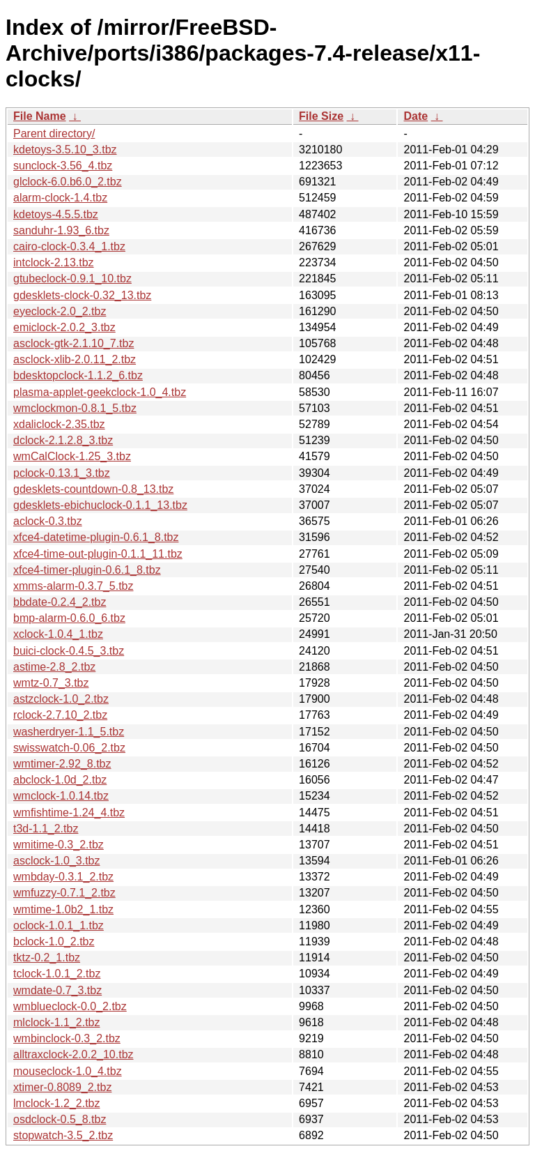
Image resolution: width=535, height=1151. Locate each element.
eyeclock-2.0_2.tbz (59, 311)
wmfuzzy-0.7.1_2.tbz (64, 893)
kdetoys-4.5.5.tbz (55, 214)
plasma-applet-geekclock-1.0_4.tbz (99, 392)
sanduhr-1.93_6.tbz (61, 230)
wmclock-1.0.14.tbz (61, 796)
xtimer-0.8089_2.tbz (62, 1087)
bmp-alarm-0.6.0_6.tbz (69, 618)
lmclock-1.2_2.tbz (56, 1103)
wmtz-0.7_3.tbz (50, 683)
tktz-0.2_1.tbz (46, 957)
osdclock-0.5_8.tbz (59, 1119)
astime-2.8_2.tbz (54, 667)
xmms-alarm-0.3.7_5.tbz (73, 586)
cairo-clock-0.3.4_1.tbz (69, 246)
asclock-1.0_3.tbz (56, 861)
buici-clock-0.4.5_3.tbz (68, 651)
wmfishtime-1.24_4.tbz (69, 812)
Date (415, 116)
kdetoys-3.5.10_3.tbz (65, 149)
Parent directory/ (54, 133)
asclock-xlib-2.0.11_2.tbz (74, 359)
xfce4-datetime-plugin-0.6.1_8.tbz (95, 537)
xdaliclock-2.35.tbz (59, 424)
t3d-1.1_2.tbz (45, 828)
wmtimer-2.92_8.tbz (62, 764)
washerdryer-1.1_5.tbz (68, 732)
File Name (39, 116)
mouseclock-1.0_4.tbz (67, 1071)
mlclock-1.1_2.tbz (56, 1022)
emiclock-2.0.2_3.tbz (64, 327)
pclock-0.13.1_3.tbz (61, 473)
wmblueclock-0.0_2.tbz (70, 1006)
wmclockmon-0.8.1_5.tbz (75, 408)
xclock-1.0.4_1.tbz (58, 634)
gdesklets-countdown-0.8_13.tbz (93, 489)
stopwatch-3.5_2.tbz (63, 1135)
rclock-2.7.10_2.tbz (60, 715)
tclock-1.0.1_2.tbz (56, 974)
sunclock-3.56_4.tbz (62, 165)
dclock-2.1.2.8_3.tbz (63, 440)
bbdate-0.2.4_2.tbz (59, 602)
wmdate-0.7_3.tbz (57, 990)
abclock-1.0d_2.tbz (60, 780)
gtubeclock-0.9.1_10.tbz (72, 278)
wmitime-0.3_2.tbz (58, 845)
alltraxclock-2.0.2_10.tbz (73, 1054)
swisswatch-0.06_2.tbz (69, 748)
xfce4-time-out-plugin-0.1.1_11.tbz (98, 554)
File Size (321, 116)
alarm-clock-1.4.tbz (60, 198)
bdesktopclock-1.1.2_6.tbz (78, 375)
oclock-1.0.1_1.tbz (58, 925)
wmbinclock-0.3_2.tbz (67, 1038)
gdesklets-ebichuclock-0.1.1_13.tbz (100, 505)
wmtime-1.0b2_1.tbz (63, 909)
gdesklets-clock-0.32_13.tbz (82, 295)
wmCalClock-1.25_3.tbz (72, 456)
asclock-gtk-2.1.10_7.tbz (73, 343)
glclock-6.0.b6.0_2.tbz (67, 182)
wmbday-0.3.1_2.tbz (63, 877)
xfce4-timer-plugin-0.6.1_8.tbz (87, 570)
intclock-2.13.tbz (53, 262)
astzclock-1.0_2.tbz (61, 699)
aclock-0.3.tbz (47, 521)
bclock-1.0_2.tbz (54, 941)
